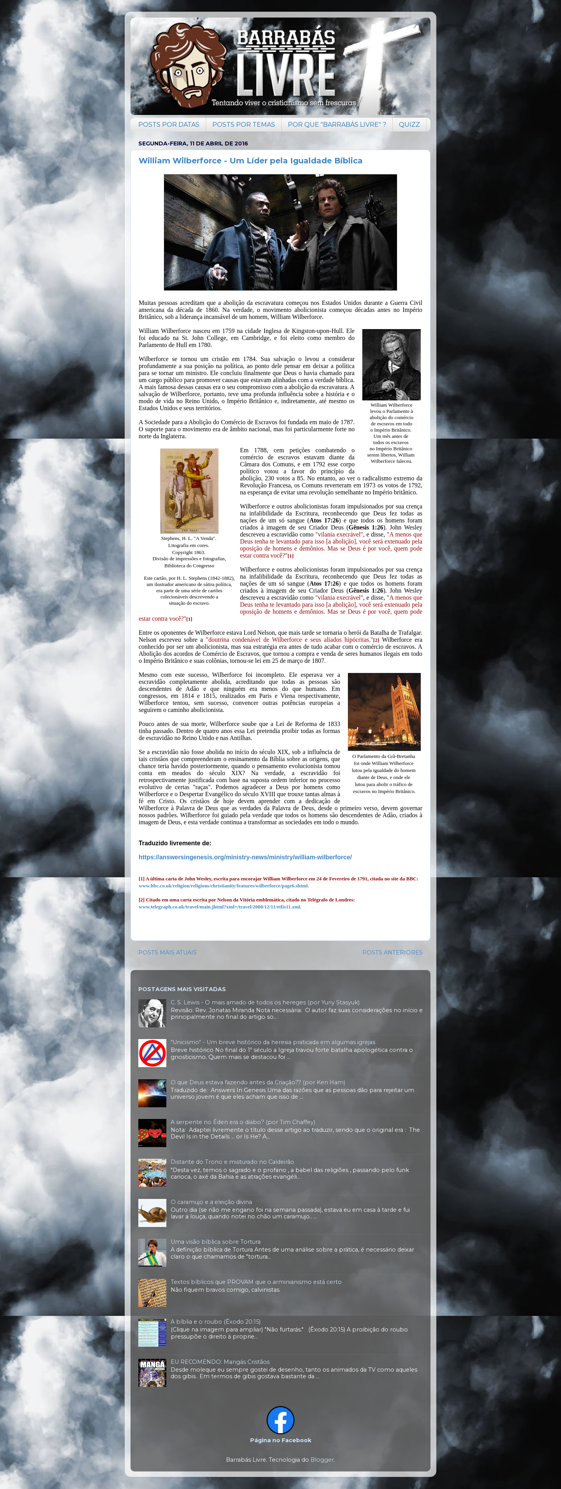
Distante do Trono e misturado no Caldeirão (232, 1161)
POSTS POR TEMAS (243, 124)
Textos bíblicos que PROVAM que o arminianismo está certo (256, 1281)
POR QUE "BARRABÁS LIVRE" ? (337, 124)
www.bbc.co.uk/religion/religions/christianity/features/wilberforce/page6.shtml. (224, 886)
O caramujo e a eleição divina (211, 1202)
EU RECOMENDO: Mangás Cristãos (220, 1361)
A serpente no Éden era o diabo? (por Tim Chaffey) (243, 1122)
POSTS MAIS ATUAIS (167, 952)
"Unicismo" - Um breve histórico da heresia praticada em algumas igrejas (273, 1042)
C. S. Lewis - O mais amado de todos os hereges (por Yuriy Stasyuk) (265, 1002)
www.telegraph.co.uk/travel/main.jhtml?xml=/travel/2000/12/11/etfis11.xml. (220, 907)
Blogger (322, 1459)
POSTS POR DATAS (168, 124)
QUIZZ (409, 124)
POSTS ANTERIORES (392, 952)
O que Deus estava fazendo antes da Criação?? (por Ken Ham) (258, 1082)
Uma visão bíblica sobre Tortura (216, 1241)
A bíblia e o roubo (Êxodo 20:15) (216, 1321)
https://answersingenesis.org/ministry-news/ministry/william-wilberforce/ (245, 857)
